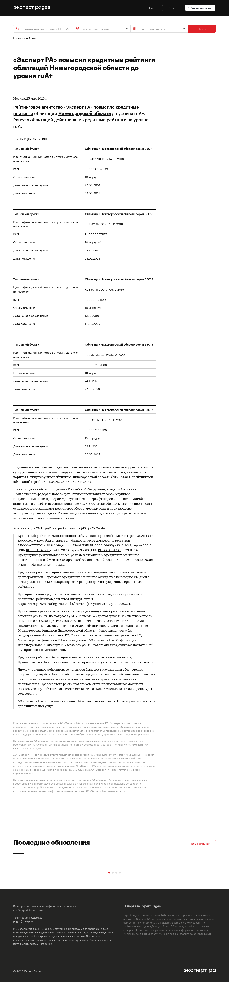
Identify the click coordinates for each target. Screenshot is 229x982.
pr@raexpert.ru (56, 528)
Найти (202, 28)
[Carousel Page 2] (113, 873)
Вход (171, 8)
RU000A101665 (101, 545)
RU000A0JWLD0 (30, 541)
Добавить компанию (200, 8)
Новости (153, 8)
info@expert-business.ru (28, 910)
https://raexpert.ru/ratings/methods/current (52, 604)
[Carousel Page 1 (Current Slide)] (109, 873)
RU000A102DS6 (38, 550)
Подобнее (46, 943)
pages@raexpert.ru (24, 921)
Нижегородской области (84, 113)
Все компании (200, 843)
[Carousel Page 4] (120, 873)
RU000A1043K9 (109, 550)
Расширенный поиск (25, 38)
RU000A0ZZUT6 (30, 545)
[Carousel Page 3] (116, 873)
